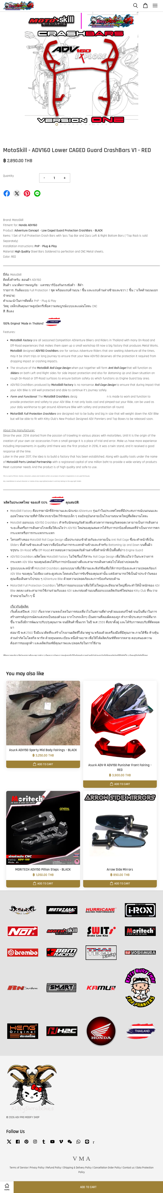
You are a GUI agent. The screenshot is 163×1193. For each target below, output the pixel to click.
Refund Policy (53, 1167)
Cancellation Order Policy (107, 1167)
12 (102, 124)
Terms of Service (19, 1167)
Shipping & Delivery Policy (77, 1167)
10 (94, 124)
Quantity (8, 176)
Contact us (129, 1167)
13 (106, 124)
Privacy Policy (37, 1167)
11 (98, 124)
